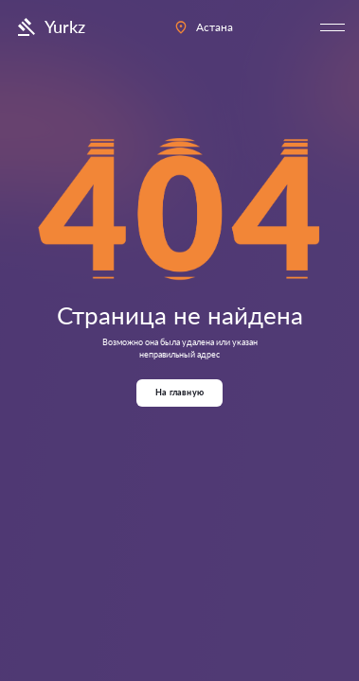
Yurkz (49, 27)
